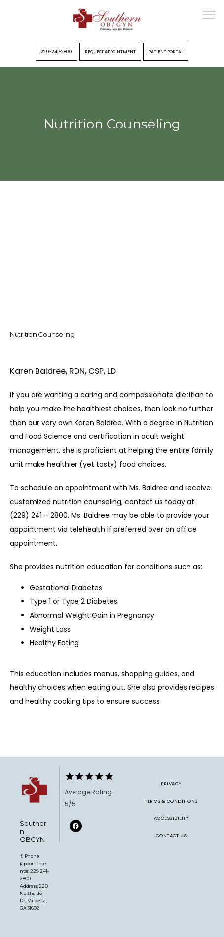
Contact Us (171, 835)
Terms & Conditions (171, 801)
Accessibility (171, 818)
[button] (209, 16)
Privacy (171, 783)
